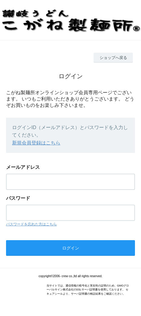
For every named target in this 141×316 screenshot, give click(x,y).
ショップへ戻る (113, 57)
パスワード (18, 198)
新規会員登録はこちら (36, 142)
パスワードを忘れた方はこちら (31, 224)
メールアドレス (23, 167)
